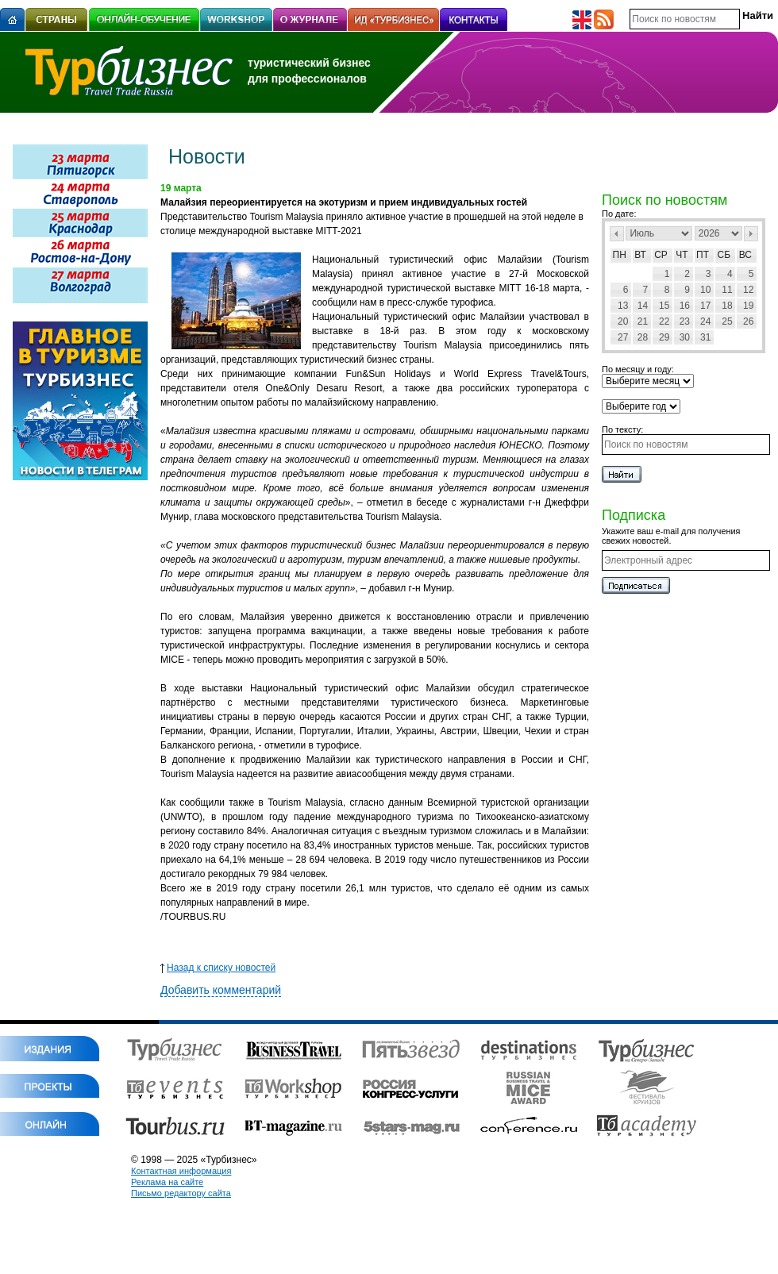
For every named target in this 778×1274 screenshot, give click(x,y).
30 (685, 337)
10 (705, 289)
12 (748, 289)
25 (727, 321)
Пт (702, 254)
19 (748, 305)
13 (623, 305)
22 (664, 321)
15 (664, 305)
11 (727, 289)
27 (623, 337)
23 (685, 321)
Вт (640, 254)
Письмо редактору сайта (181, 1193)
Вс (745, 254)
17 (705, 305)
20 (623, 321)
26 (748, 321)
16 (685, 305)
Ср (661, 254)
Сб (724, 254)
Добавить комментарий (220, 989)
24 (705, 321)
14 (642, 305)
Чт (681, 254)
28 (642, 337)
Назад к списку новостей (217, 967)
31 (705, 337)
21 (642, 321)
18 (727, 305)
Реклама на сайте (167, 1182)
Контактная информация (181, 1171)
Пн (619, 254)
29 (664, 337)
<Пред (617, 233)
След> (751, 233)
